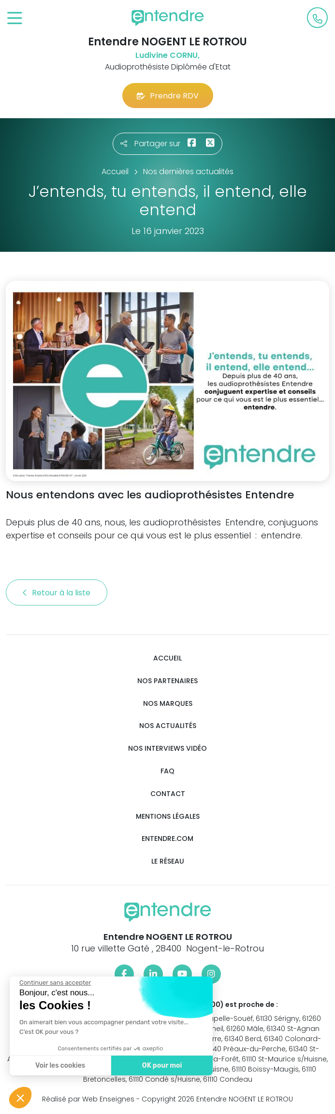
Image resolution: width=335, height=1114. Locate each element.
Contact (167, 794)
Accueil (167, 658)
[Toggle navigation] (14, 18)
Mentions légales (168, 816)
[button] (20, 1097)
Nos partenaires (167, 681)
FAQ (167, 771)
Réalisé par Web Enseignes (88, 1099)
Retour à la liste (56, 592)
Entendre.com (167, 839)
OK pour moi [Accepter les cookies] (78, 1065)
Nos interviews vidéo (167, 748)
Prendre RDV (168, 95)
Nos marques (167, 704)
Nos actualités (167, 726)
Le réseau (167, 861)
